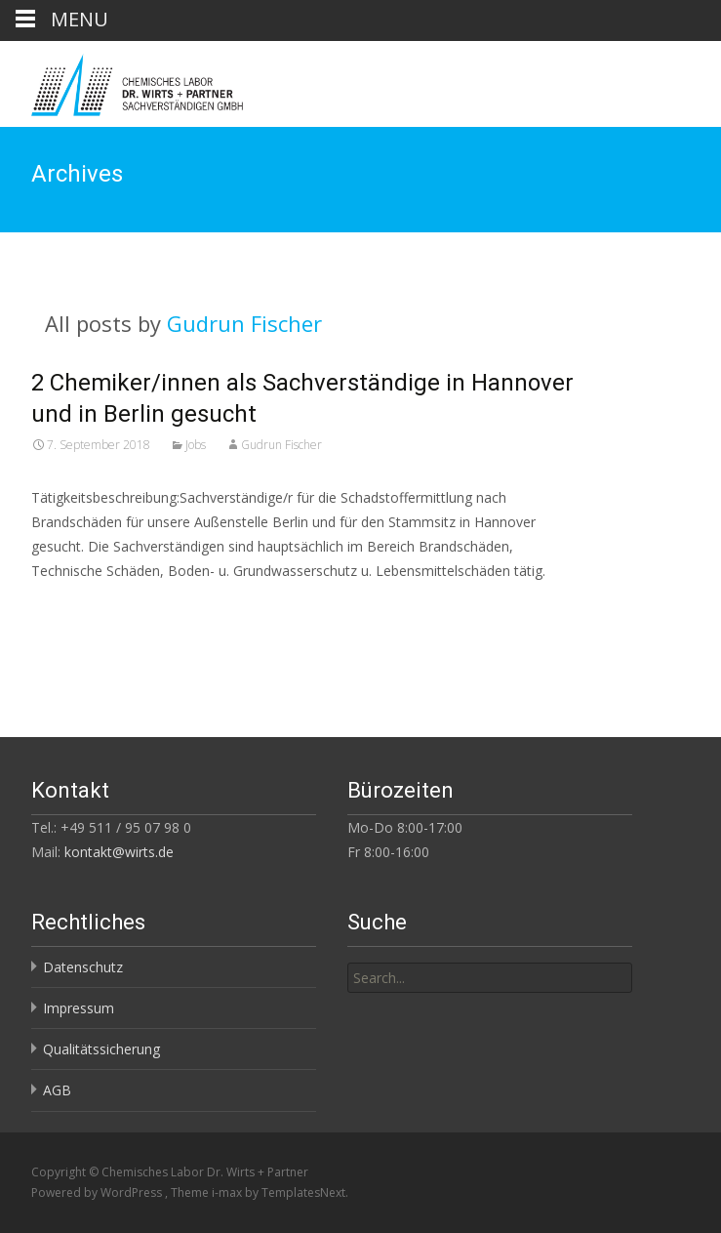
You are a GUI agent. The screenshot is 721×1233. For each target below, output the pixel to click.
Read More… (74, 606)
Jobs (195, 444)
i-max (228, 1192)
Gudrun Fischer (244, 323)
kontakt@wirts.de (119, 852)
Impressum (78, 1008)
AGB (57, 1090)
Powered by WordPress (98, 1192)
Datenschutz (83, 967)
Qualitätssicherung (101, 1049)
